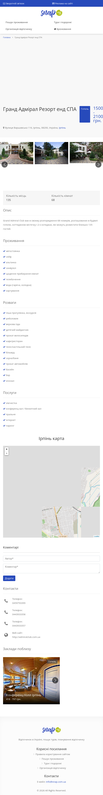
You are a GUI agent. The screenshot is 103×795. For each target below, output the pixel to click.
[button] (98, 164)
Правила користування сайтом (53, 754)
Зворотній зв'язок (13, 3)
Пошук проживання (17, 22)
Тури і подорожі (63, 22)
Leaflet (96, 536)
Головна (7, 37)
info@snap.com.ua (56, 781)
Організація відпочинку (19, 28)
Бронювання (62, 28)
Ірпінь (62, 127)
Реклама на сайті (62, 3)
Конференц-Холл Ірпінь (23, 695)
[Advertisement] (28, 69)
